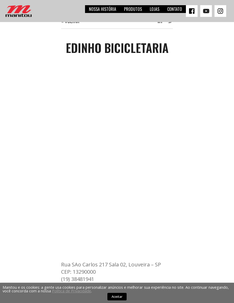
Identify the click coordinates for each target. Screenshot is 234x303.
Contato (174, 9)
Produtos (133, 9)
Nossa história (102, 9)
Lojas (154, 9)
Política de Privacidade (71, 290)
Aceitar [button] (117, 296)
